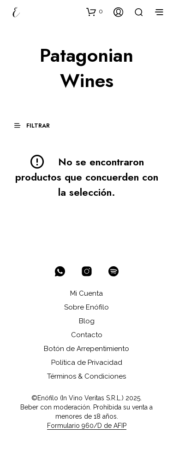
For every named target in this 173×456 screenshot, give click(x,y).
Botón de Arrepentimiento (86, 349)
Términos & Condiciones (86, 376)
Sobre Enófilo (86, 307)
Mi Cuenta (86, 293)
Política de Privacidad (86, 362)
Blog (87, 321)
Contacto (86, 335)
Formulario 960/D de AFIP (86, 425)
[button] (94, 11)
